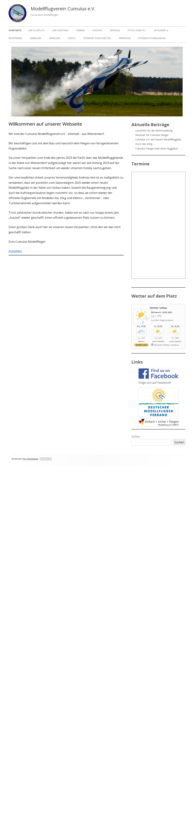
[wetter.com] (141, 345)
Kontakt (97, 30)
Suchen (135, 436)
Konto (72, 38)
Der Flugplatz (37, 30)
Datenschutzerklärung (152, 38)
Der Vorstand (60, 30)
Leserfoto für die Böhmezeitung (153, 130)
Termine (80, 30)
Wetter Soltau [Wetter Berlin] (158, 308)
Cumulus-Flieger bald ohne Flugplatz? (156, 148)
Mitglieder (160, 30)
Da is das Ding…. (145, 144)
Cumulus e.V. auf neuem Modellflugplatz (158, 139)
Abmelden (54, 38)
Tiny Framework (30, 459)
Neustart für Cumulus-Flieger (152, 135)
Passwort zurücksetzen (97, 38)
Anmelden (35, 38)
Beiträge (115, 30)
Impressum (124, 38)
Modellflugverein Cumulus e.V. (63, 8)
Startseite (15, 30)
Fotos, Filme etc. (137, 30)
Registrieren (15, 38)
